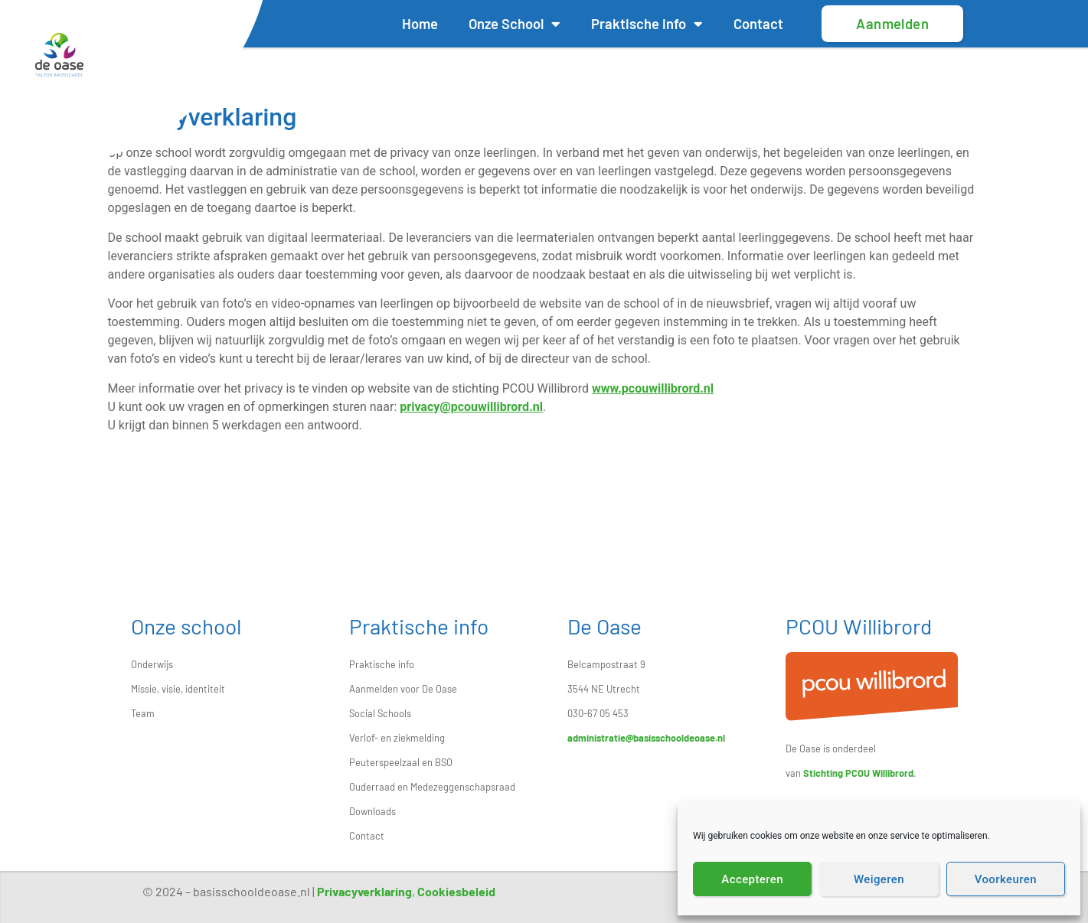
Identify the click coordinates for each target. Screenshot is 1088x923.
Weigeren (879, 879)
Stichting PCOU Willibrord (858, 773)
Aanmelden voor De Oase (403, 689)
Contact (758, 23)
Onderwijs (152, 664)
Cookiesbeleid (456, 891)
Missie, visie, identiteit (178, 689)
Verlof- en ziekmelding (397, 738)
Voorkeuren (1006, 879)
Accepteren (752, 879)
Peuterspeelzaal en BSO (401, 762)
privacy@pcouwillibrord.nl (471, 407)
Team (143, 713)
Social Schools (380, 713)
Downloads (372, 811)
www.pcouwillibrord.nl (653, 388)
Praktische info (647, 23)
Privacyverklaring (364, 891)
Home (420, 23)
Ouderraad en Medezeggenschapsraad (432, 787)
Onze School (514, 23)
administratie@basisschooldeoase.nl (646, 738)
